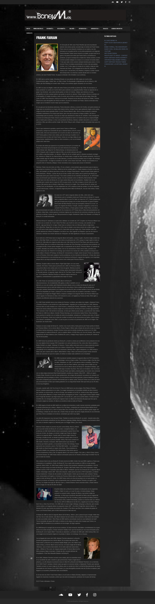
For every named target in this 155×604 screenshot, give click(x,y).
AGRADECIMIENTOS (117, 29)
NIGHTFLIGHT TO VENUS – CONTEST (116, 55)
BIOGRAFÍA (50, 29)
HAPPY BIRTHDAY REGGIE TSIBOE (115, 62)
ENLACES (105, 29)
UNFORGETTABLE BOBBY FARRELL (115, 60)
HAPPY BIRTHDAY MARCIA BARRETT (115, 57)
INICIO (28, 29)
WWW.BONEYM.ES (38, 29)
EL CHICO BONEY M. (110, 40)
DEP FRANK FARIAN (110, 53)
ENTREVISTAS (83, 29)
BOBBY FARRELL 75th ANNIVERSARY (115, 47)
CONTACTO (29, 33)
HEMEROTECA (95, 29)
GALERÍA (72, 29)
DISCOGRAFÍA (61, 29)
